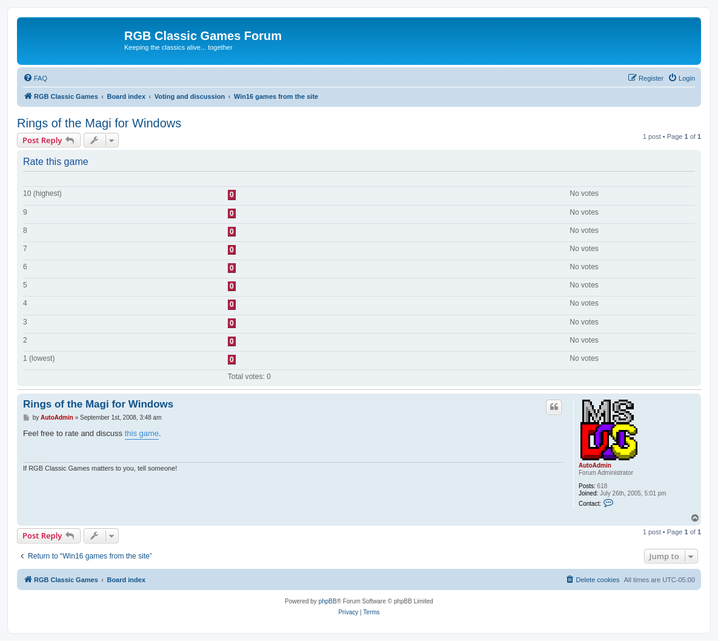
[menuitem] (35, 78)
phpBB (328, 601)
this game (142, 433)
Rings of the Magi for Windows (99, 123)
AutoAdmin (595, 465)
